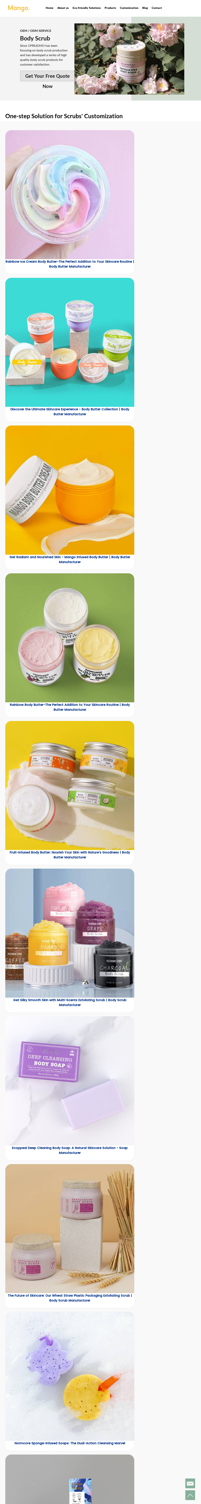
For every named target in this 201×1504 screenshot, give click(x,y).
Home (49, 7)
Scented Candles (72, 1476)
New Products (69, 1451)
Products (110, 7)
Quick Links (139, 1442)
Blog (145, 7)
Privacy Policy (104, 1467)
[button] (7, 967)
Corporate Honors (107, 1456)
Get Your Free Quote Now (47, 77)
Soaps (64, 1471)
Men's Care (68, 1466)
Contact (157, 7)
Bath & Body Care (72, 1461)
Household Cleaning (74, 1481)
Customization (129, 7)
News (132, 1451)
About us (63, 7)
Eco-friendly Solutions (87, 7)
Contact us (136, 1456)
